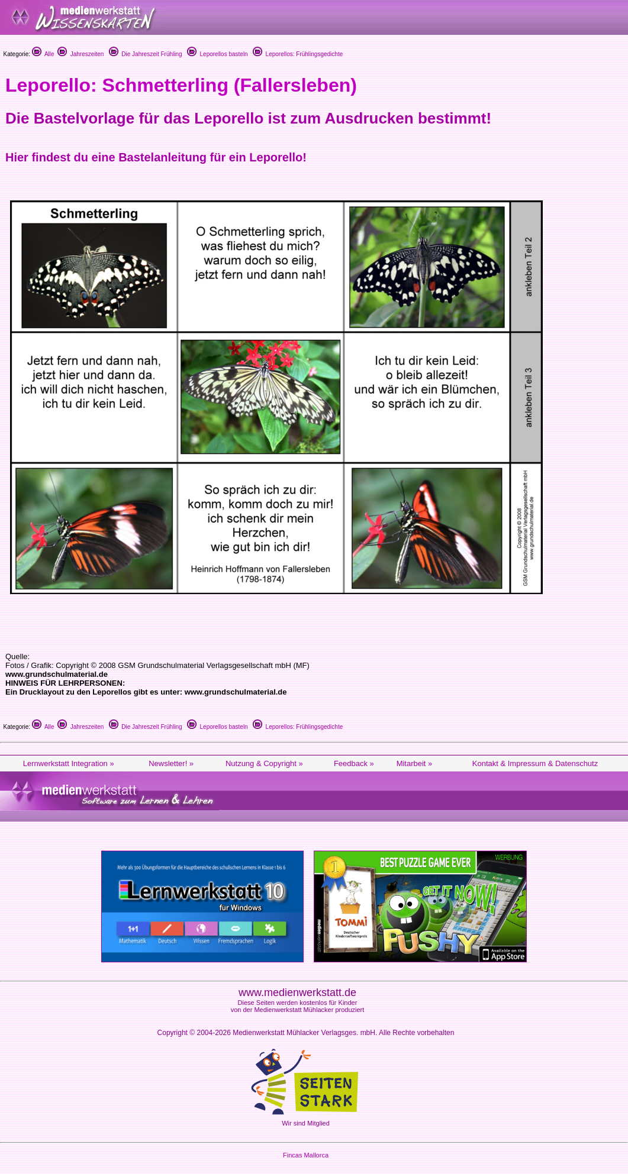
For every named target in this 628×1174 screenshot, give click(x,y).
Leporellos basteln (217, 54)
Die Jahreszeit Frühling (145, 54)
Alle (43, 54)
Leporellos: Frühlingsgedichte (298, 54)
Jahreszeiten (80, 54)
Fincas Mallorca (306, 1155)
